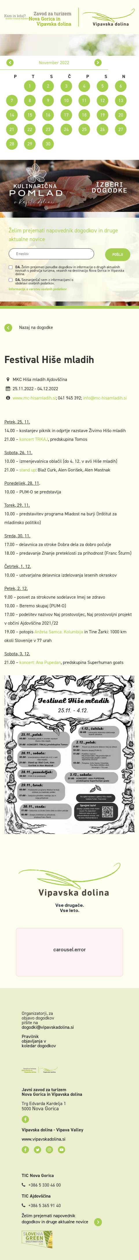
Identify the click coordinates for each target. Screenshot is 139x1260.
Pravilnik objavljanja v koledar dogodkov (39, 1041)
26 (102, 129)
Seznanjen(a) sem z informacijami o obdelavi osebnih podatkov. (44, 281)
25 (84, 129)
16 (48, 115)
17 (66, 115)
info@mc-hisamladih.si (105, 398)
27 (120, 129)
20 (120, 115)
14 (12, 115)
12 (102, 100)
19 (102, 115)
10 (66, 100)
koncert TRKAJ (33, 439)
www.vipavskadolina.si (43, 1139)
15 (30, 115)
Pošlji (117, 254)
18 (84, 115)
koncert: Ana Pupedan (40, 662)
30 (48, 144)
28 (12, 144)
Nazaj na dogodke (28, 327)
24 (66, 129)
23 (48, 129)
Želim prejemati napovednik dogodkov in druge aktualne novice (62, 1219)
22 (30, 129)
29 (30, 144)
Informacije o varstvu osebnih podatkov (38, 289)
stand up (27, 470)
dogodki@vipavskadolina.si (48, 1027)
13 (120, 100)
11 (84, 100)
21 (12, 129)
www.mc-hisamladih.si (34, 398)
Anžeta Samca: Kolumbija (58, 632)
